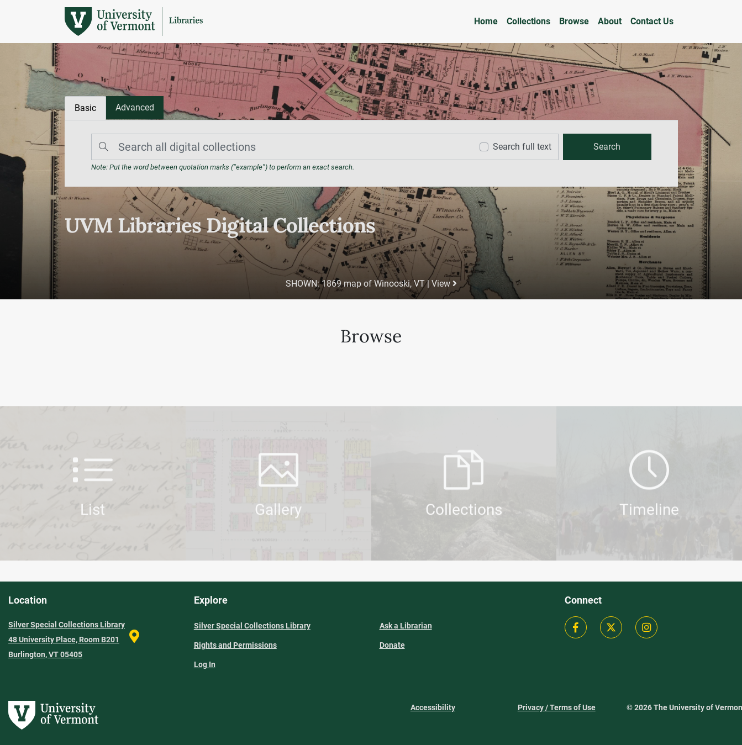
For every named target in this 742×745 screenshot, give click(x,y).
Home (486, 21)
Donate (392, 645)
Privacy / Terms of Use (557, 707)
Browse (574, 21)
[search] (607, 147)
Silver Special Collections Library (252, 625)
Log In (204, 664)
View (444, 283)
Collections (528, 21)
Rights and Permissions (235, 645)
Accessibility (433, 707)
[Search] (279, 147)
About (610, 21)
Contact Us (651, 21)
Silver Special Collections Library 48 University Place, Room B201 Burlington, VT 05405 (66, 639)
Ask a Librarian (406, 625)
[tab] (135, 107)
